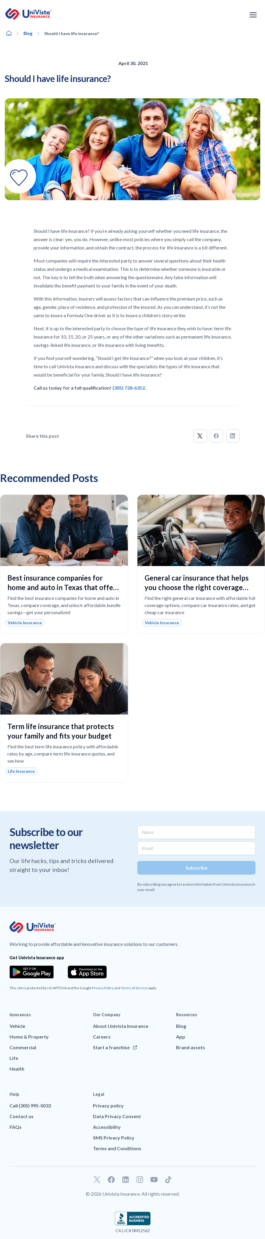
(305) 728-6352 (128, 388)
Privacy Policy (103, 988)
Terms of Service (134, 988)
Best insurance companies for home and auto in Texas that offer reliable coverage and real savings (61, 587)
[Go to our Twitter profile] (97, 1179)
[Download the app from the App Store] (87, 972)
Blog (28, 33)
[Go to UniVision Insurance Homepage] (28, 14)
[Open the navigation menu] (253, 15)
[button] (200, 435)
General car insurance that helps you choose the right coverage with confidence (197, 587)
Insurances (20, 1014)
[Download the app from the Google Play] (31, 972)
